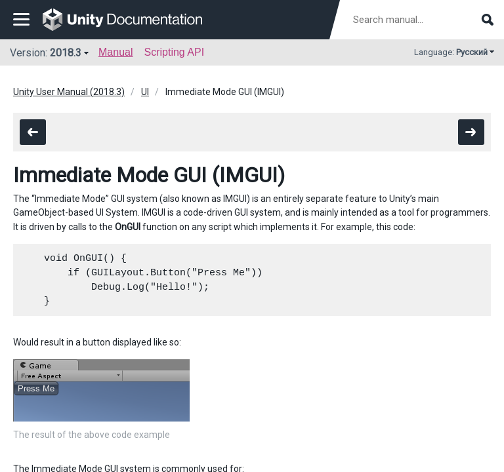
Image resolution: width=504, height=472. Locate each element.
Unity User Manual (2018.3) (69, 92)
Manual (115, 52)
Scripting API (174, 52)
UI (145, 92)
